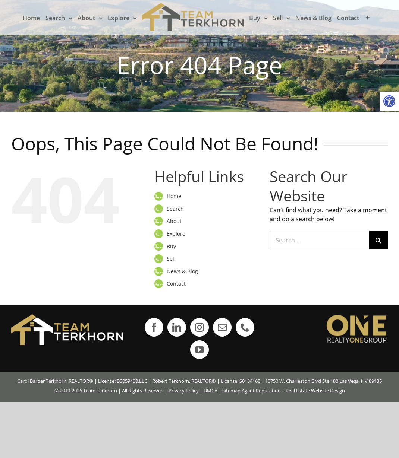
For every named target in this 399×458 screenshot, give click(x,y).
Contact (176, 283)
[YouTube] (199, 349)
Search (175, 208)
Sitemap (231, 390)
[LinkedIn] (176, 327)
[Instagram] (199, 327)
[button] (389, 101)
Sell (171, 258)
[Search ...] (319, 240)
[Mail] (222, 327)
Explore (176, 233)
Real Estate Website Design (315, 390)
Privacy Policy (184, 390)
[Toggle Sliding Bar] (368, 17)
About (174, 221)
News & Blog (182, 271)
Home (174, 196)
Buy (171, 246)
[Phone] (245, 327)
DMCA (210, 390)
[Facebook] (154, 327)
